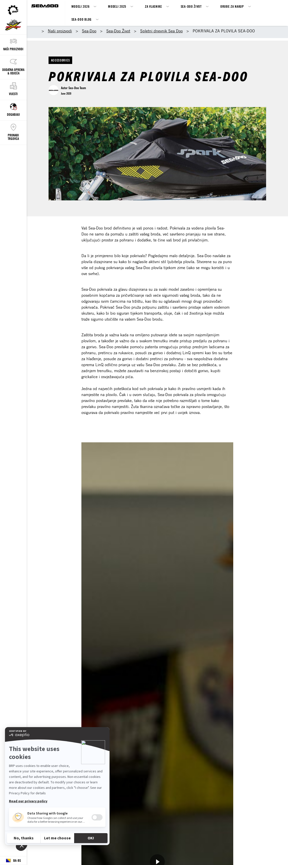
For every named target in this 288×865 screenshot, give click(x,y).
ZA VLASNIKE (153, 6)
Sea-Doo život (191, 6)
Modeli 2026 (80, 6)
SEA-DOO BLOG (81, 19)
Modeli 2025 (117, 6)
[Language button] (13, 860)
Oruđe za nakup (232, 6)
